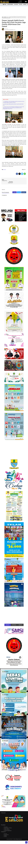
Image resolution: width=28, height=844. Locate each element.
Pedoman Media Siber (8, 828)
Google (14, 190)
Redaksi (5, 833)
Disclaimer (6, 824)
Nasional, (14, 29)
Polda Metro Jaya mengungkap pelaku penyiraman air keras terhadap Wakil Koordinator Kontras (13, 102)
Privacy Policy (6, 826)
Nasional (4, 169)
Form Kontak (6, 832)
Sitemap (5, 831)
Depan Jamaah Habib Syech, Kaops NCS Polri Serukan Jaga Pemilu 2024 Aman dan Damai (14, 23)
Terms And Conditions (8, 825)
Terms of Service (7, 827)
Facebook (23, 190)
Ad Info (5, 834)
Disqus (19, 190)
